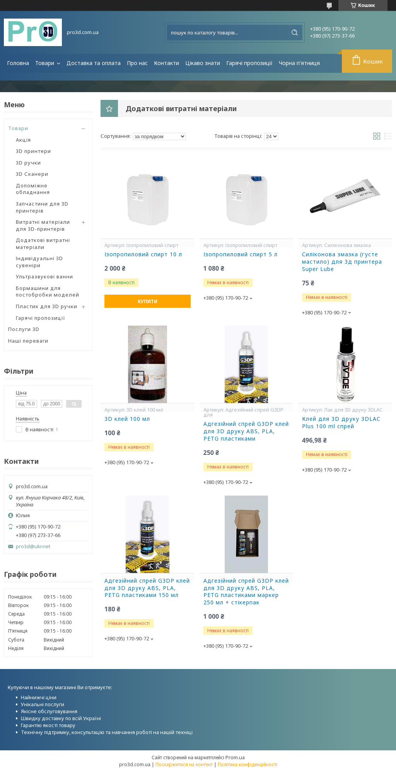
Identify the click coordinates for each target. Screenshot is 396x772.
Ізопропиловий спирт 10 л (143, 254)
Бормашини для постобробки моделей (47, 292)
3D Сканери (32, 173)
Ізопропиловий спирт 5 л (240, 254)
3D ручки (28, 162)
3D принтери (33, 151)
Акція (23, 139)
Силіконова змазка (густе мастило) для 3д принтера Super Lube (342, 262)
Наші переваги (28, 340)
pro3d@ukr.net (33, 546)
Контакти (166, 63)
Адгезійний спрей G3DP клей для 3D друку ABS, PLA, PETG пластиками (246, 431)
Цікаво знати (202, 63)
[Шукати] (294, 32)
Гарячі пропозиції (249, 63)
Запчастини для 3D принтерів (42, 207)
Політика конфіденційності (247, 764)
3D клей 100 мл (127, 418)
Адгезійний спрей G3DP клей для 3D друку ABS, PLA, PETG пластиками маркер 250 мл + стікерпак (246, 591)
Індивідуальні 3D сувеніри (39, 262)
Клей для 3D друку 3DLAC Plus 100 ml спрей (341, 422)
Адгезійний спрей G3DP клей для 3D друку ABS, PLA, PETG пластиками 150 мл (147, 588)
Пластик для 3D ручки (46, 306)
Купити (147, 301)
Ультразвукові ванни (44, 276)
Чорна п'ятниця (299, 63)
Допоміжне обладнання (33, 189)
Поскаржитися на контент (184, 764)
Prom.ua (235, 757)
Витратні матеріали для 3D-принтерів (43, 225)
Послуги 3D (23, 329)
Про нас (137, 63)
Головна (18, 63)
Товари (45, 63)
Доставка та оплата (94, 63)
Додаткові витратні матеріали (43, 243)
